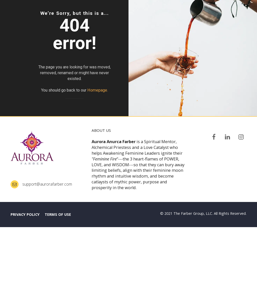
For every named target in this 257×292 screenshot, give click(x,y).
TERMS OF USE (58, 279)
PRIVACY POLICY (25, 279)
